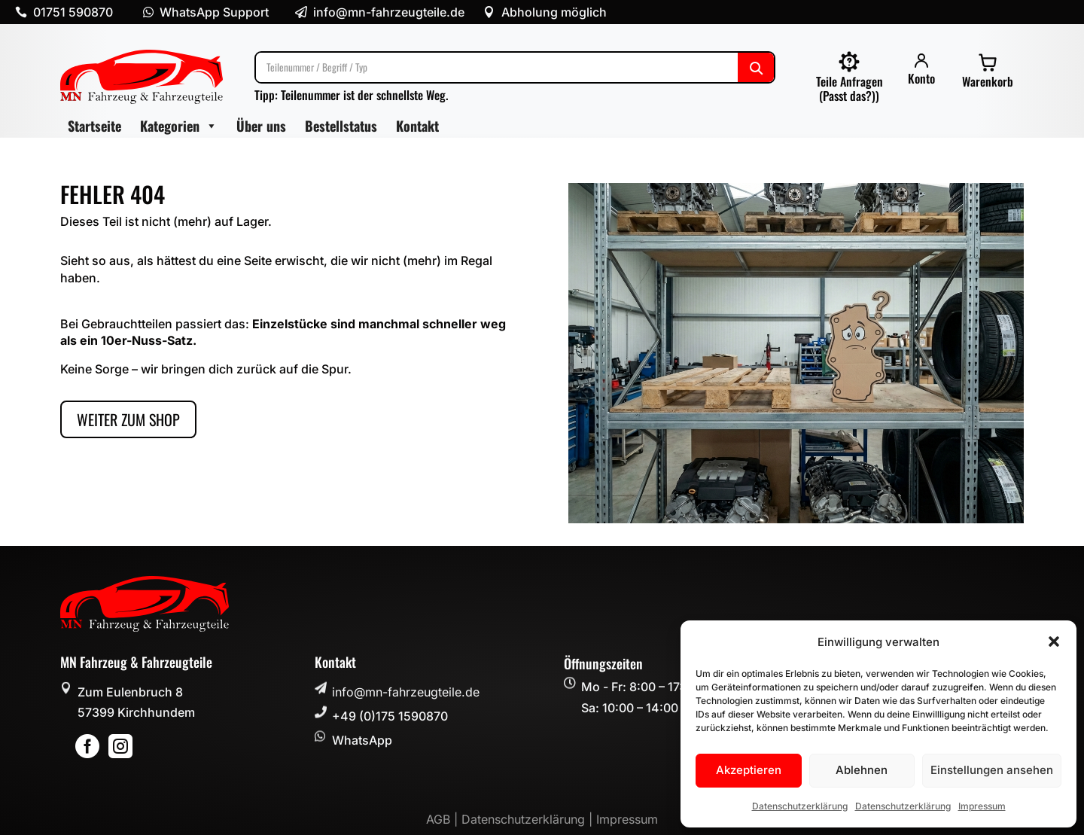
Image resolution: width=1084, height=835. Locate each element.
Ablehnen (862, 770)
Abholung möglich (554, 12)
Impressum (982, 806)
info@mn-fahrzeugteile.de (406, 691)
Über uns (261, 126)
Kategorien (179, 126)
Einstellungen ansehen (991, 770)
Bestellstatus (341, 126)
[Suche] (515, 67)
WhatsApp (362, 740)
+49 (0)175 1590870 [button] (390, 716)
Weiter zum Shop (128, 419)
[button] (1053, 641)
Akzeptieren (748, 770)
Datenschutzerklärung (800, 806)
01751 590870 (73, 12)
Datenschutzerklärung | (528, 819)
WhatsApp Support (214, 12)
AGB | (443, 819)
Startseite (94, 126)
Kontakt (417, 126)
